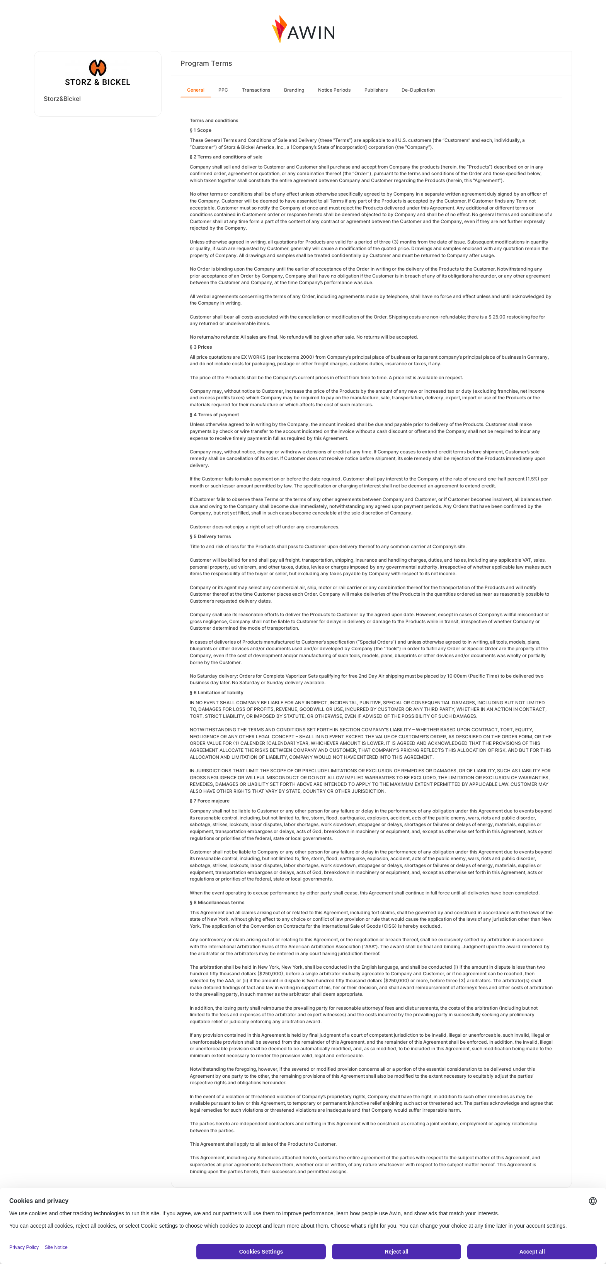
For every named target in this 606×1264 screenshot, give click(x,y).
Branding (294, 90)
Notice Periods (334, 90)
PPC (223, 90)
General (195, 90)
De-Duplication (418, 90)
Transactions (256, 90)
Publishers (376, 90)
